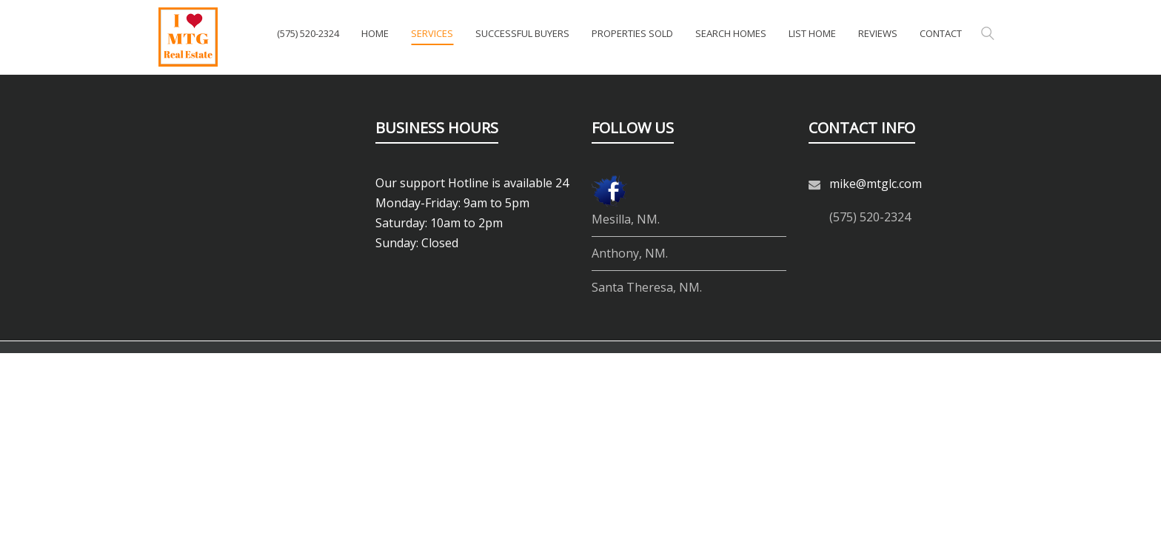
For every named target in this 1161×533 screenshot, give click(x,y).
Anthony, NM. (630, 253)
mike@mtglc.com (875, 183)
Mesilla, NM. (626, 219)
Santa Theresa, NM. (647, 287)
